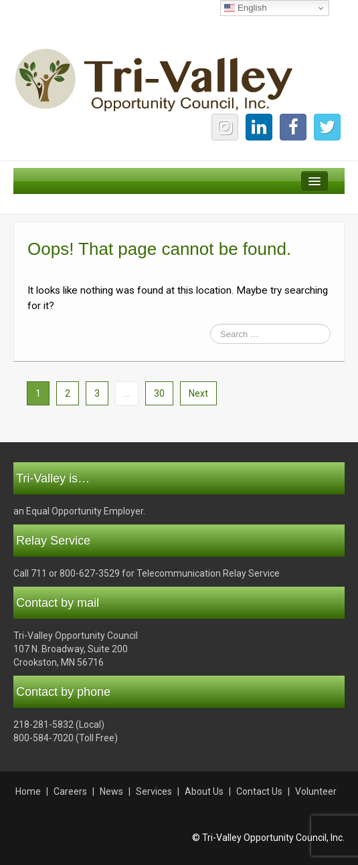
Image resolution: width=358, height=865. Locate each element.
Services (154, 791)
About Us (204, 791)
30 (159, 393)
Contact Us (259, 791)
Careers (70, 791)
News (111, 791)
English (245, 8)
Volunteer (316, 791)
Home (28, 791)
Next (198, 393)
